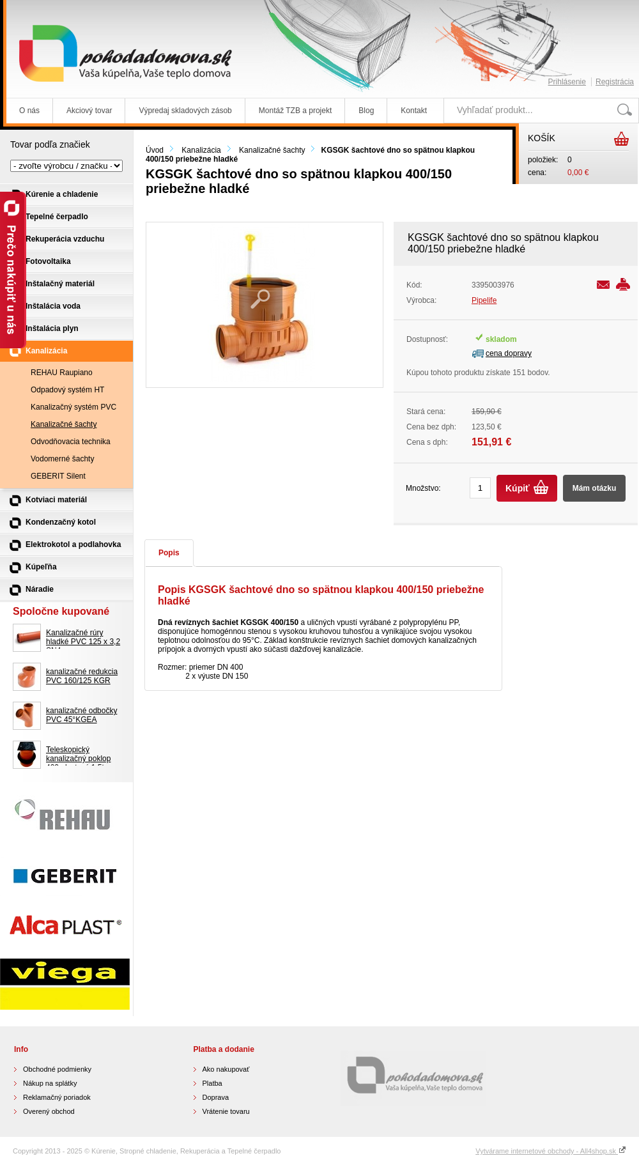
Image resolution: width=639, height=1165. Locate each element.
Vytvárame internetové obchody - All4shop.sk (550, 1151)
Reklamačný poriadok (57, 1097)
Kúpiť (517, 488)
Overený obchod (49, 1111)
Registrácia (615, 81)
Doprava (216, 1097)
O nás (29, 110)
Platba (212, 1083)
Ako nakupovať (226, 1069)
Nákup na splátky (50, 1083)
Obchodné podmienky (57, 1069)
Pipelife (484, 300)
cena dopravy (509, 353)
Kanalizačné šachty (272, 150)
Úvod (155, 150)
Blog (366, 110)
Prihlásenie (567, 81)
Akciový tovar (89, 110)
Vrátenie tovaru (226, 1111)
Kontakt (414, 110)
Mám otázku (595, 488)
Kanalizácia (200, 150)
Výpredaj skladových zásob (185, 110)
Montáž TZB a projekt (295, 110)
